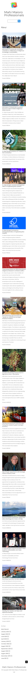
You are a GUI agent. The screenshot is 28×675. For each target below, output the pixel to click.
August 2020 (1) (5, 651)
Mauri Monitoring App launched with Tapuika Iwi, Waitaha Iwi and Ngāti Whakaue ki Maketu (12, 317)
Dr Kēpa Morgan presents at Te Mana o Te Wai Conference (14, 152)
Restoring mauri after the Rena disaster (13, 579)
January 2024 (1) (6, 632)
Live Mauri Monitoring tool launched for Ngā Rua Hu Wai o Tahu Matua (13, 373)
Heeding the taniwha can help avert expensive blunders (12, 611)
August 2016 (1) (5, 653)
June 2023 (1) (5, 636)
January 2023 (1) (6, 641)
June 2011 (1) (4, 658)
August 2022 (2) (5, 646)
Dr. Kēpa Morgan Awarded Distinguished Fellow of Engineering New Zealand (13, 185)
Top (26, 662)
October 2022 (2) (6, 644)
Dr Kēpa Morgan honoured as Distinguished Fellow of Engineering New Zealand (13, 232)
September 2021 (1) (7, 649)
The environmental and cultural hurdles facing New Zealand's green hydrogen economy (13, 425)
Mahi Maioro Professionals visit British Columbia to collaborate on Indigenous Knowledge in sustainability (13, 50)
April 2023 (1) (5, 639)
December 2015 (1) (6, 656)
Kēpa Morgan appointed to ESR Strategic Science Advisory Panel (13, 472)
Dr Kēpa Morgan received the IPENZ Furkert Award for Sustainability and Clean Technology (14, 550)
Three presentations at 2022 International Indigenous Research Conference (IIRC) (14, 270)
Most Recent (5, 629)
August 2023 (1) (5, 634)
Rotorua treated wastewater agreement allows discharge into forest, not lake (13, 518)
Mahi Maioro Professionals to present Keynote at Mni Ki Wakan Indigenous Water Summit (12, 108)
